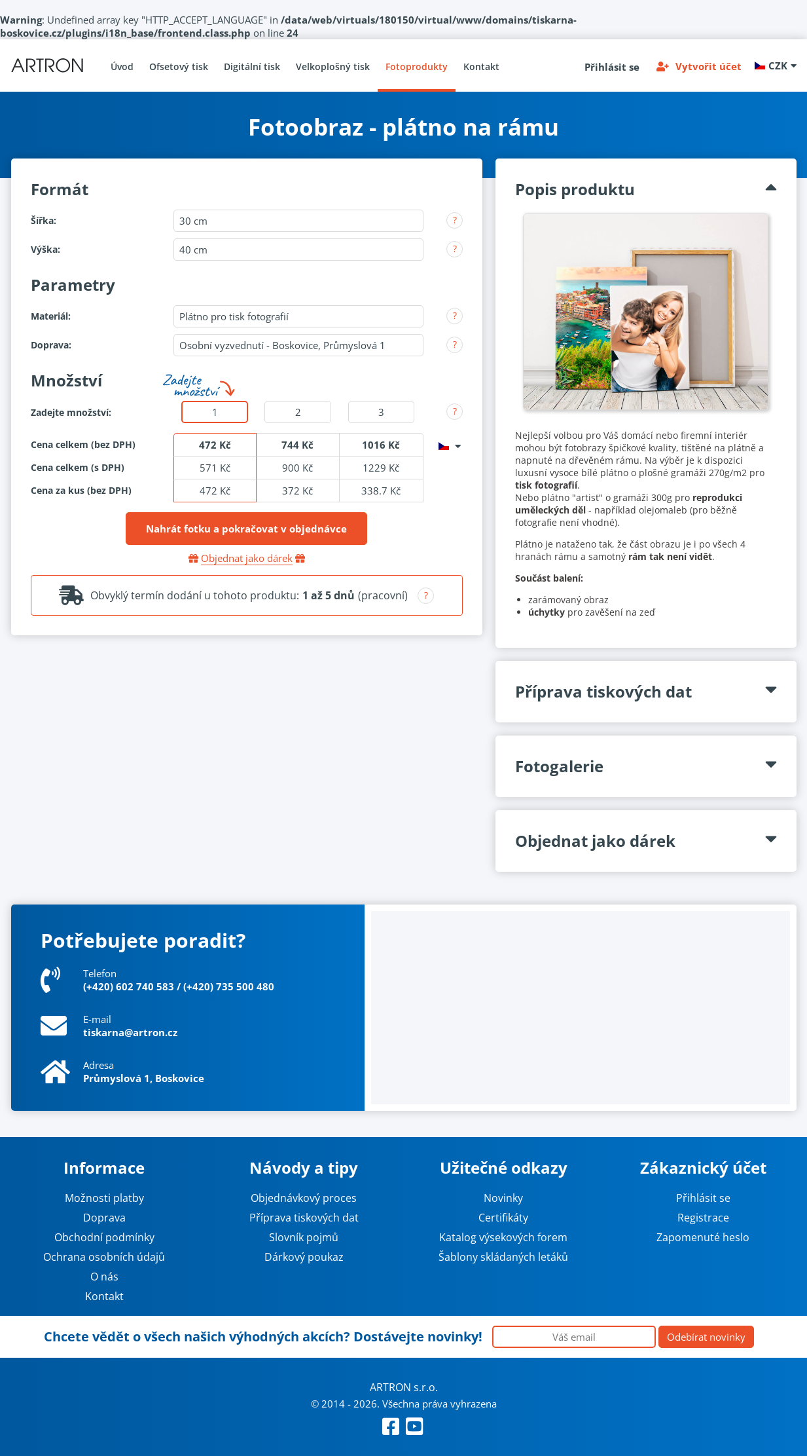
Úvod (122, 66)
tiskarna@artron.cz (130, 1032)
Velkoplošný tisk (333, 66)
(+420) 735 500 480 (228, 986)
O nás (104, 1276)
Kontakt (481, 66)
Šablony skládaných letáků (503, 1257)
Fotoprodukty (417, 66)
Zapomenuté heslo (702, 1237)
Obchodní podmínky (104, 1237)
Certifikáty (503, 1217)
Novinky (503, 1198)
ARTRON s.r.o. (404, 1387)
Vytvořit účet (708, 66)
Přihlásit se (611, 66)
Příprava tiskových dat (304, 1217)
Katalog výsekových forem (503, 1237)
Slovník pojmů (303, 1237)
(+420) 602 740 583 (128, 986)
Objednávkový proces (304, 1198)
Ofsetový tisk (178, 66)
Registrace (703, 1217)
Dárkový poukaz (304, 1257)
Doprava (104, 1217)
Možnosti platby (104, 1198)
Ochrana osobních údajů (104, 1257)
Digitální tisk (252, 66)
